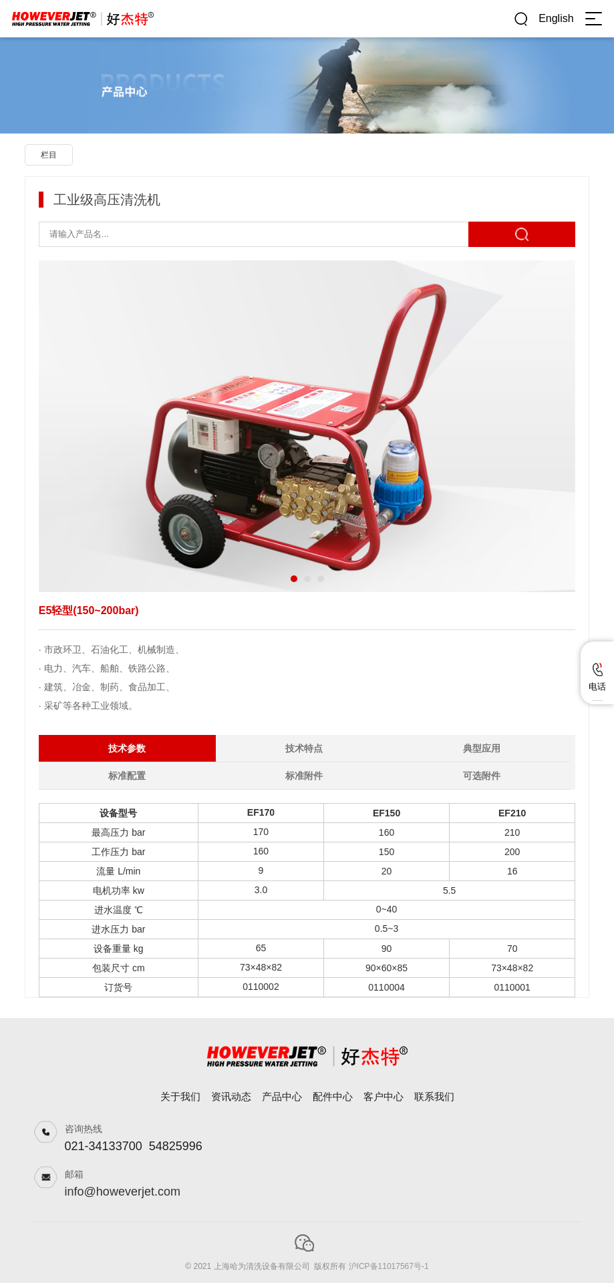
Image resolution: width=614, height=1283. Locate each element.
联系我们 (434, 1096)
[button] (294, 578)
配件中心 (333, 1096)
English (556, 18)
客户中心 (383, 1096)
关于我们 (180, 1096)
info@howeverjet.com (122, 1191)
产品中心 (282, 1096)
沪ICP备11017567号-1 (389, 1266)
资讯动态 (231, 1096)
